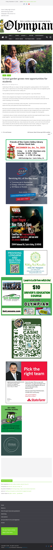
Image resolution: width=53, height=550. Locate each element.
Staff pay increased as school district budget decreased (18, 491)
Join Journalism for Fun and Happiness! (10, 519)
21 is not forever (6, 132)
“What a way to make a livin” (29, 1)
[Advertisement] (26, 467)
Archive (3, 522)
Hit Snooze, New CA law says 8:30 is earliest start (40, 133)
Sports (17, 35)
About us (3, 508)
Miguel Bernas (15, 84)
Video (10, 39)
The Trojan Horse (29, 39)
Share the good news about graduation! (10, 511)
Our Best (39, 39)
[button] (12, 36)
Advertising (3, 514)
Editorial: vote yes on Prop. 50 (15, 486)
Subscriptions (4, 517)
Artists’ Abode (19, 39)
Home (2, 505)
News (10, 35)
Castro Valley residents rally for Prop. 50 (19, 484)
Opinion (23, 35)
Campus (4, 75)
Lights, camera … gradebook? (15, 493)
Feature (31, 35)
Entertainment (39, 35)
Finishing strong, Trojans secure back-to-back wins (23, 488)
